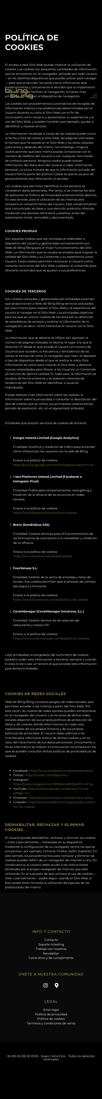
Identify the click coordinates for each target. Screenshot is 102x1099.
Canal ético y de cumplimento (51, 958)
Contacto (51, 940)
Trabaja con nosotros (51, 949)
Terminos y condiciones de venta (51, 1023)
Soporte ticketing (51, 944)
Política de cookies (51, 1019)
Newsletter (51, 953)
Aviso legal (51, 1010)
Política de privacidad (51, 1014)
